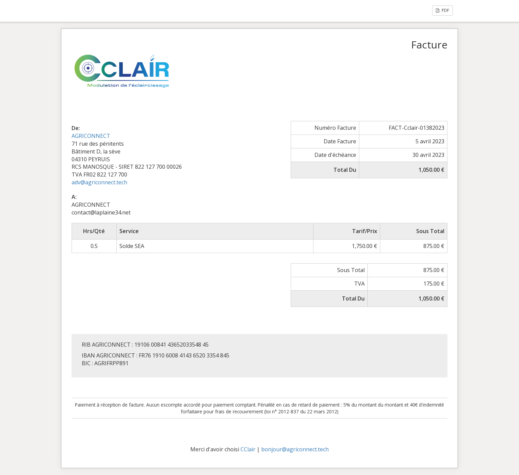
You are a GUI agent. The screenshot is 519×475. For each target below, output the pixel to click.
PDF (442, 10)
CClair (248, 449)
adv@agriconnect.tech (99, 182)
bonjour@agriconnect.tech (295, 449)
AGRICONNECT (91, 136)
